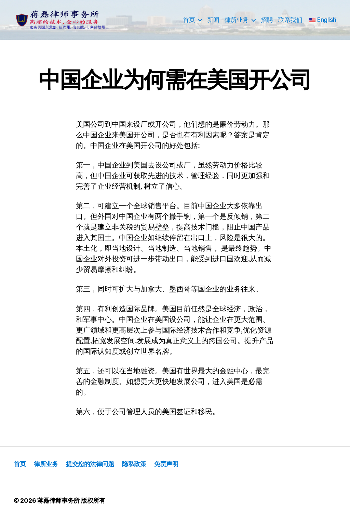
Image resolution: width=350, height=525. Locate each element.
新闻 (213, 22)
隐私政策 (150, 468)
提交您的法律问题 (100, 468)
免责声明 (186, 468)
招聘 (267, 22)
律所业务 (236, 22)
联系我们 (290, 22)
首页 (189, 22)
